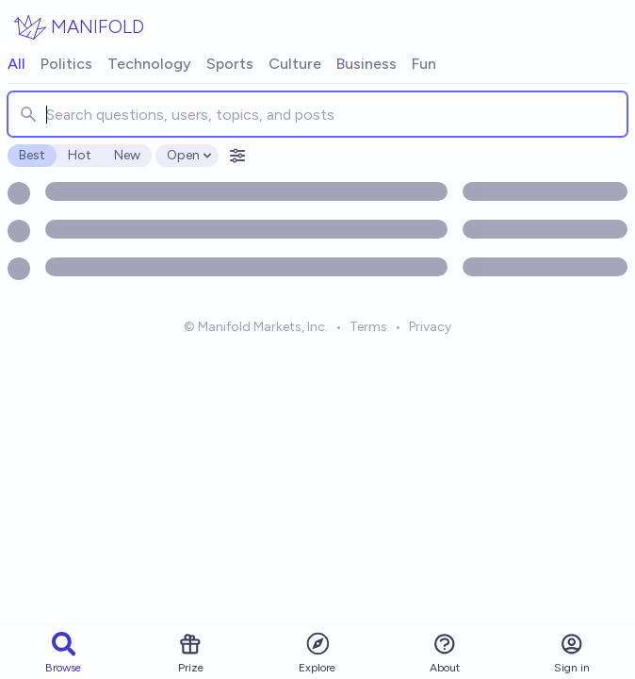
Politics (66, 64)
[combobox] (317, 114)
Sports (229, 64)
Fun (424, 64)
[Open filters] (237, 155)
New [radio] (127, 155)
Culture (295, 64)
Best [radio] (32, 155)
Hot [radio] (79, 155)
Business (366, 64)
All (16, 64)
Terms (368, 327)
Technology (149, 64)
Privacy (430, 327)
